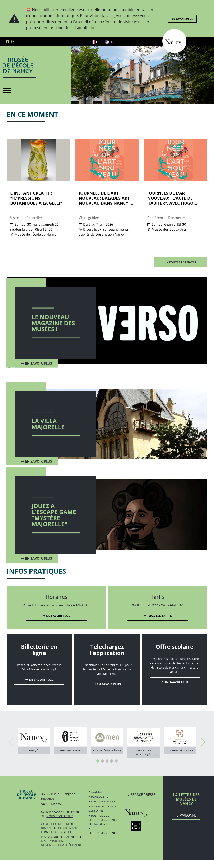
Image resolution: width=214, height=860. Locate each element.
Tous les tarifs (159, 616)
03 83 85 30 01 (73, 812)
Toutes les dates (182, 262)
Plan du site (99, 796)
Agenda (96, 791)
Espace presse (143, 794)
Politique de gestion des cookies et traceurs (102, 820)
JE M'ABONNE (186, 815)
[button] (97, 761)
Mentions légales (104, 801)
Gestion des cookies (102, 833)
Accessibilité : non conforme (102, 808)
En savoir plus (182, 18)
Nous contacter (59, 816)
